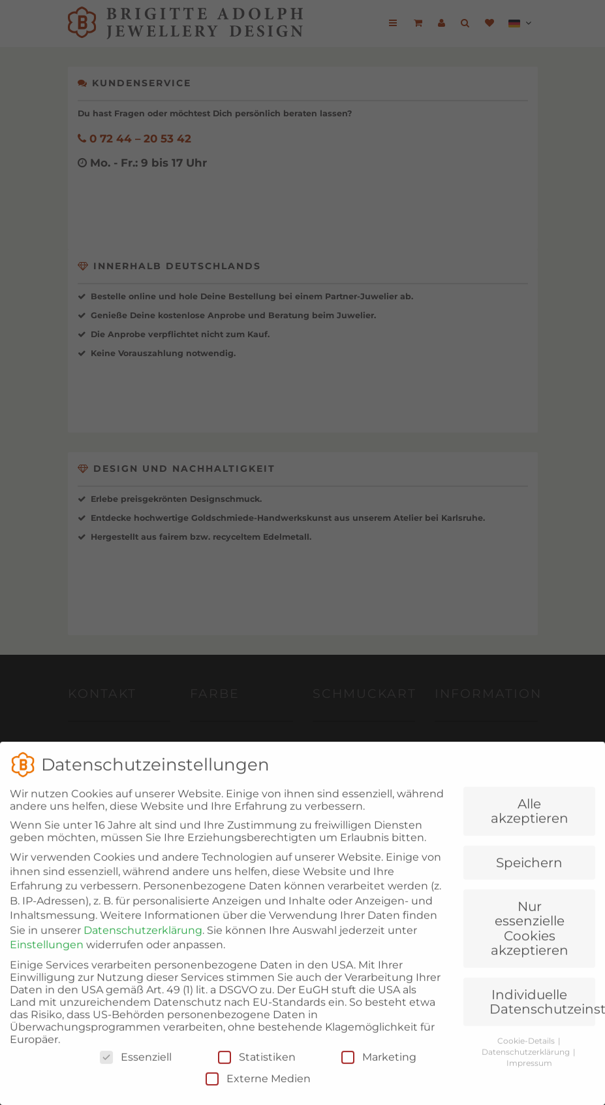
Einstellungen (47, 963)
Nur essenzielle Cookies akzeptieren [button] (529, 947)
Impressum (529, 1082)
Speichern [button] (529, 881)
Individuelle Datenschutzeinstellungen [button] (542, 1020)
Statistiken (257, 1076)
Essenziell (136, 1076)
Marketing (378, 1076)
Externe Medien (258, 1097)
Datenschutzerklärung (143, 949)
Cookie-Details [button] (527, 1059)
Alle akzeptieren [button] (529, 830)
